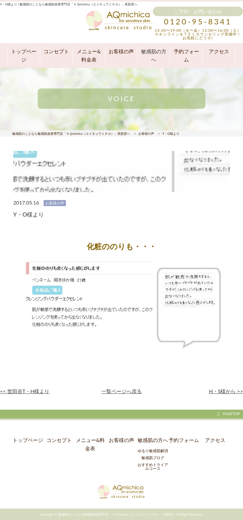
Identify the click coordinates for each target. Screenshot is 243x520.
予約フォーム (186, 55)
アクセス (219, 51)
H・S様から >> (226, 391)
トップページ (23, 55)
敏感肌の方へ (153, 55)
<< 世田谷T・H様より (24, 391)
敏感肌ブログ (152, 457)
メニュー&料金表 (89, 55)
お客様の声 (121, 51)
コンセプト (56, 51)
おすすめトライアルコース (153, 466)
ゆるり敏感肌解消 (153, 450)
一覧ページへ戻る (121, 391)
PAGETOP (229, 414)
